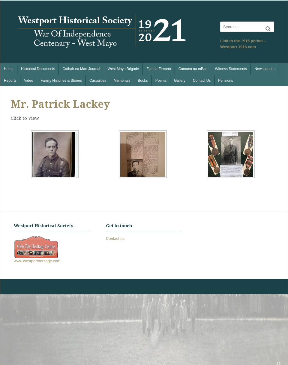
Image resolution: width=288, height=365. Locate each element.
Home (9, 69)
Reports (10, 80)
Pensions (225, 80)
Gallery (179, 80)
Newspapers (264, 69)
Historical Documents (38, 69)
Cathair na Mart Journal (81, 69)
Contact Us (202, 80)
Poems (160, 80)
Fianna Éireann (158, 69)
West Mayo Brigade (123, 69)
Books (143, 80)
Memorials (122, 80)
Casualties (97, 80)
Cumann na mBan (193, 69)
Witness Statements (231, 69)
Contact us (115, 238)
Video (28, 80)
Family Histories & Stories (61, 80)
